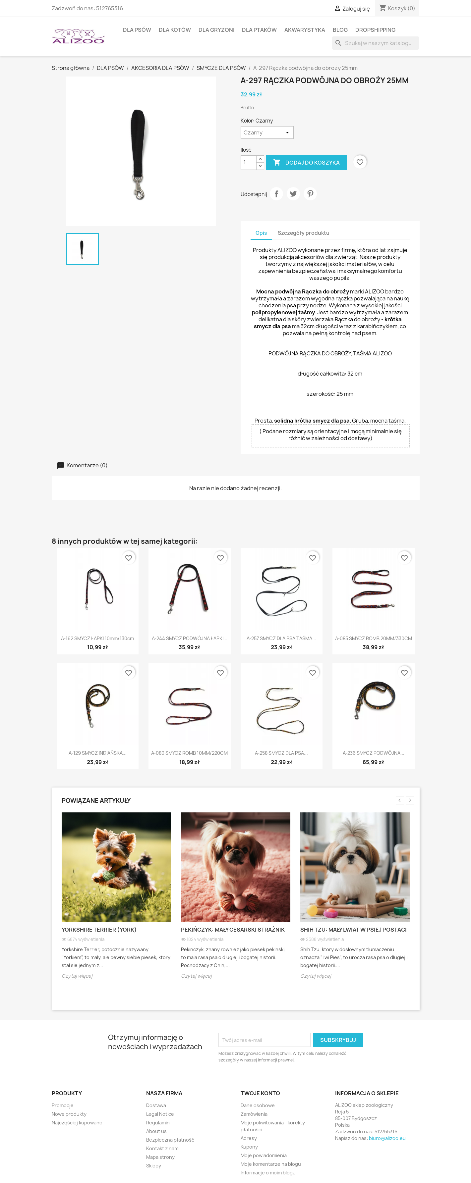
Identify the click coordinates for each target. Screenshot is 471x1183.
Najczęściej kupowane (77, 1122)
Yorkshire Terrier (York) (99, 929)
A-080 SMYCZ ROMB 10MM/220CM (189, 753)
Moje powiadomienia (264, 1155)
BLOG (340, 29)
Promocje (63, 1105)
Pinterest (310, 193)
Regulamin (158, 1122)
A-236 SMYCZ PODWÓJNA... (373, 753)
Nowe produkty (69, 1114)
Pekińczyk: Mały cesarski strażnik (233, 929)
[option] (116, 901)
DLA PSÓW (137, 29)
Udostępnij (276, 193)
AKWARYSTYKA (304, 29)
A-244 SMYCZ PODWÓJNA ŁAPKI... (189, 638)
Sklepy (153, 1165)
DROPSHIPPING (375, 29)
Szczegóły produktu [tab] (303, 233)
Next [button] (410, 800)
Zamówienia (254, 1114)
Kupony (249, 1147)
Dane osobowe (258, 1105)
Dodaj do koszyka (306, 162)
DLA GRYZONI (216, 29)
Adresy (249, 1138)
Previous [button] (400, 800)
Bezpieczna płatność (170, 1140)
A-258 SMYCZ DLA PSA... (281, 753)
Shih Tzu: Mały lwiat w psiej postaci (353, 929)
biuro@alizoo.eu (387, 1138)
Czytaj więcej (77, 976)
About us (156, 1131)
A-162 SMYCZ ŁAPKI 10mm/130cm (97, 638)
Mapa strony (160, 1157)
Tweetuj (293, 193)
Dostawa (156, 1105)
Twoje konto (260, 1093)
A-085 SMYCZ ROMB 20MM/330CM (373, 638)
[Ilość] (249, 162)
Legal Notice (160, 1114)
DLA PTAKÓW (259, 29)
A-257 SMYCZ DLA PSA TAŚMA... (281, 638)
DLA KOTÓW (175, 29)
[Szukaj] (375, 43)
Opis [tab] (261, 233)
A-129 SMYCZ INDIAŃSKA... (98, 753)
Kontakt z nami (162, 1148)
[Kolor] (267, 132)
